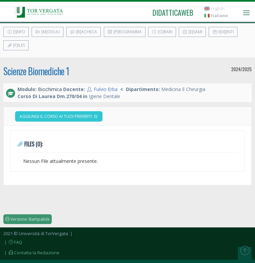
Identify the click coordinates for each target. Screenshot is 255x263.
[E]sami (192, 32)
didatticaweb (173, 12)
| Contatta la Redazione (31, 253)
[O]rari (162, 32)
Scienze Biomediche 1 (36, 71)
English (214, 8)
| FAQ (12, 242)
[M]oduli (47, 32)
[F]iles (16, 45)
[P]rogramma (125, 32)
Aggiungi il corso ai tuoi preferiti (58, 116)
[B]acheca (83, 32)
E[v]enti (223, 32)
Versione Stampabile (27, 219)
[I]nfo (16, 32)
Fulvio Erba (106, 89)
